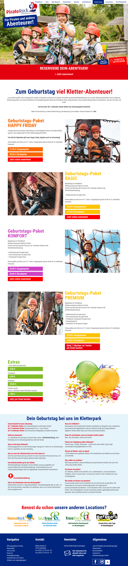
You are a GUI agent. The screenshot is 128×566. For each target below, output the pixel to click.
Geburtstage (98, 2)
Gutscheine (109, 2)
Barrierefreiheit (97, 551)
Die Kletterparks (121, 2)
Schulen (76, 2)
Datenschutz (97, 548)
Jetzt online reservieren (20, 159)
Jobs (47, 2)
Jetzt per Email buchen (20, 399)
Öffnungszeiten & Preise (15, 546)
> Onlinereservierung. (48, 438)
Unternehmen (86, 2)
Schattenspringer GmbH (101, 555)
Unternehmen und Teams (15, 558)
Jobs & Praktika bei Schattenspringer (105, 546)
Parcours (10, 553)
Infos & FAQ (11, 551)
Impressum (96, 553)
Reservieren (67, 2)
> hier (94, 111)
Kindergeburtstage (13, 555)
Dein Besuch (56, 2)
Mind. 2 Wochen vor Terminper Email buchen (79, 346)
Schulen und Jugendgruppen (16, 560)
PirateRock (38, 2)
